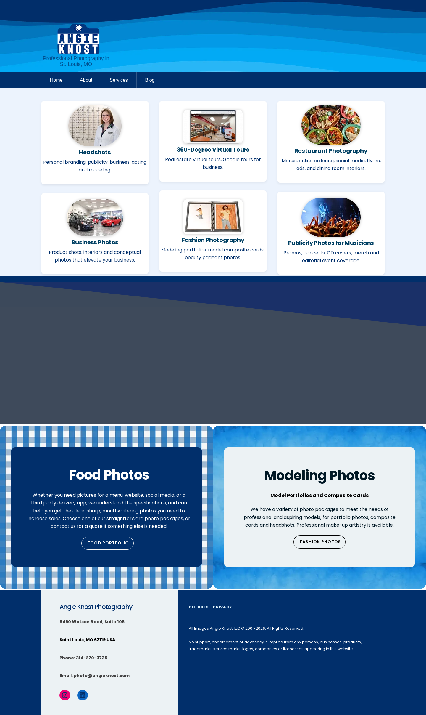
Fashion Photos (320, 542)
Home (56, 80)
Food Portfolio (108, 543)
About (86, 80)
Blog (149, 80)
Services (118, 80)
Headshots (95, 152)
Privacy (222, 607)
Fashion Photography (213, 240)
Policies (199, 607)
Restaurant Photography (331, 151)
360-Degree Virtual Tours (213, 150)
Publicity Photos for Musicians (331, 243)
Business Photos (95, 242)
